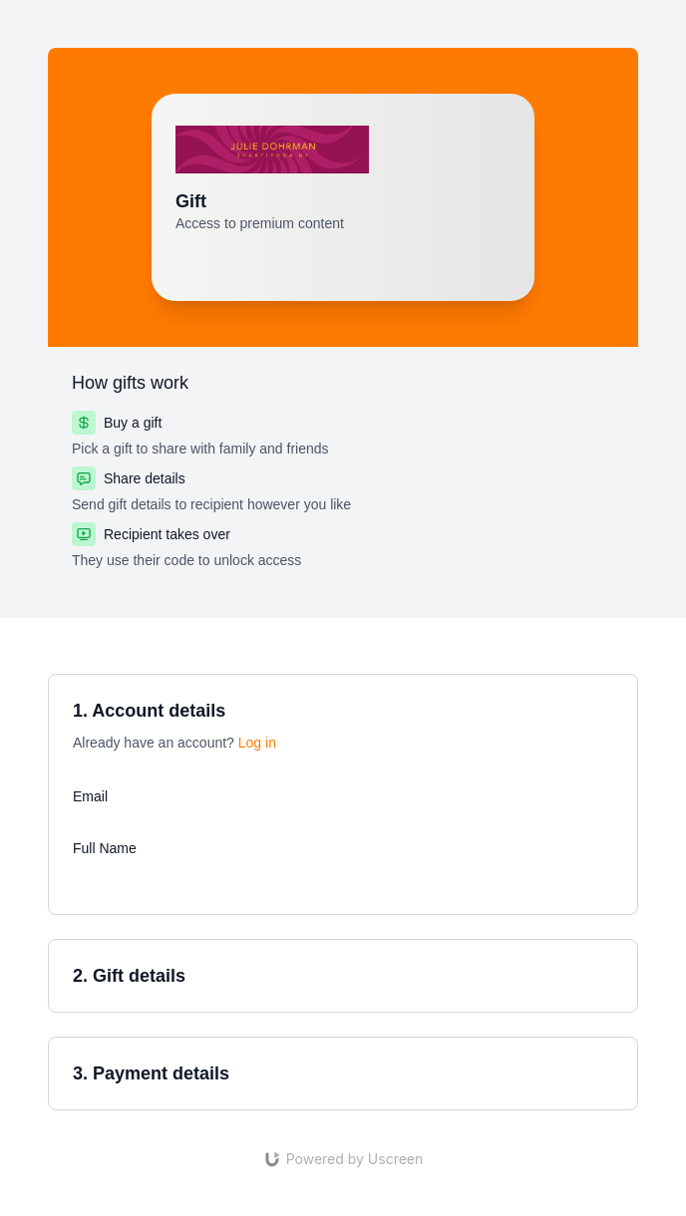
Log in (257, 743)
